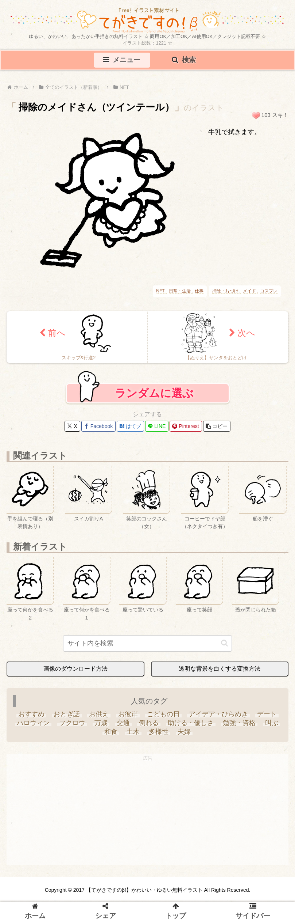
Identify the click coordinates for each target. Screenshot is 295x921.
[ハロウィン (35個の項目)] (33, 725)
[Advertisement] (147, 816)
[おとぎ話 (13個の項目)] (67, 716)
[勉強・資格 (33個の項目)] (239, 725)
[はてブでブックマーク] (130, 428)
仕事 (199, 291)
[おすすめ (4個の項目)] (31, 716)
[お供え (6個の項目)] (99, 716)
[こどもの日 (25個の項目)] (163, 716)
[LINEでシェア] (156, 428)
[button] (216, 428)
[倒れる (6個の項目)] (149, 725)
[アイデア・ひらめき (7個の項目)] (218, 716)
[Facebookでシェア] (98, 428)
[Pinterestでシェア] (186, 428)
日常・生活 (180, 291)
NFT (160, 291)
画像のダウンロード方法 (75, 671)
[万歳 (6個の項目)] (100, 725)
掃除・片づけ (225, 291)
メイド (249, 291)
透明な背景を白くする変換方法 (219, 671)
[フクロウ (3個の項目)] (72, 725)
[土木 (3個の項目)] (133, 734)
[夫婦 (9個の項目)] (184, 734)
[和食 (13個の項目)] (110, 734)
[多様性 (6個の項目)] (159, 734)
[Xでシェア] (72, 428)
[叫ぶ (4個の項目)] (271, 725)
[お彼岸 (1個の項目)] (128, 716)
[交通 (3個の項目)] (123, 725)
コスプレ (268, 291)
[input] (147, 645)
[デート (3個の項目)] (267, 716)
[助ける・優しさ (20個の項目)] (191, 725)
